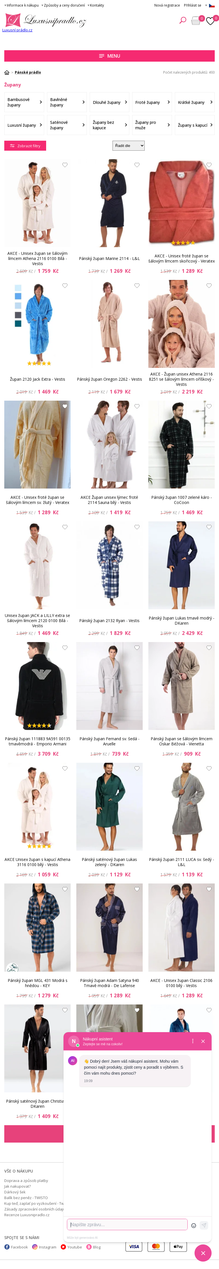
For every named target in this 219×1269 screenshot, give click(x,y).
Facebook (19, 1247)
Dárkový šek (15, 1192)
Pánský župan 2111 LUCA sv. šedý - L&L (181, 862)
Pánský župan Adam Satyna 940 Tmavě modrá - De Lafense (109, 983)
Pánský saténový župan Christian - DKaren (37, 1103)
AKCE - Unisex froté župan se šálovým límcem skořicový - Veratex (181, 258)
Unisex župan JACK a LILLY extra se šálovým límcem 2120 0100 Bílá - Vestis (37, 620)
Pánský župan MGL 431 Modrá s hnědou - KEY (37, 983)
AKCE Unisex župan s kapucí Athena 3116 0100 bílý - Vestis (37, 862)
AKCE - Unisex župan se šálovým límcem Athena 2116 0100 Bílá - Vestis (37, 258)
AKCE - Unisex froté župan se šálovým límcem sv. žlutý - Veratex (37, 500)
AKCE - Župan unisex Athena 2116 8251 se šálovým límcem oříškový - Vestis (181, 379)
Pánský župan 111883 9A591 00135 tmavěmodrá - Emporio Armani (37, 741)
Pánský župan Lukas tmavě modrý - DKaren (181, 620)
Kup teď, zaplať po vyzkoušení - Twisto (37, 1203)
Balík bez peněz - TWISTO (26, 1197)
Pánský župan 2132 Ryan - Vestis (109, 620)
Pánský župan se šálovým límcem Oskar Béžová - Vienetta (181, 741)
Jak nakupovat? (17, 1186)
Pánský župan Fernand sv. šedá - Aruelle (109, 741)
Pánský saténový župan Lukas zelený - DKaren (109, 862)
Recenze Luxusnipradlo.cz (27, 1214)
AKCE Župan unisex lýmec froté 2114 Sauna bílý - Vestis (109, 500)
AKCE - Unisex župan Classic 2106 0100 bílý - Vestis (181, 983)
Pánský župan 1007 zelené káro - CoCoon (181, 500)
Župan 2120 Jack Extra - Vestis (37, 379)
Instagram (47, 1247)
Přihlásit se (192, 5)
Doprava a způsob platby (26, 1180)
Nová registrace (167, 5)
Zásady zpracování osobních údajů (34, 1209)
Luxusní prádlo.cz (17, 30)
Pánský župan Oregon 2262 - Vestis (109, 379)
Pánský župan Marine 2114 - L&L (109, 258)
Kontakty (97, 5)
